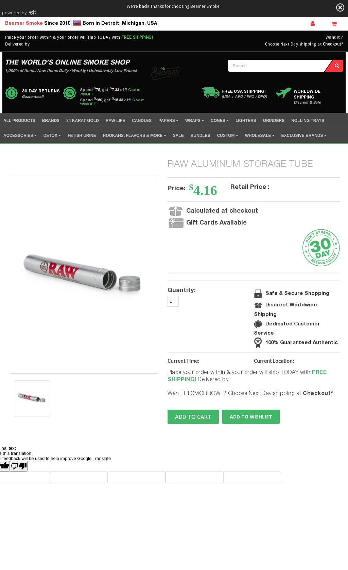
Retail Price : (249, 187)
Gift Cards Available (216, 223)
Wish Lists (329, 22)
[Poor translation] (19, 466)
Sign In (313, 23)
